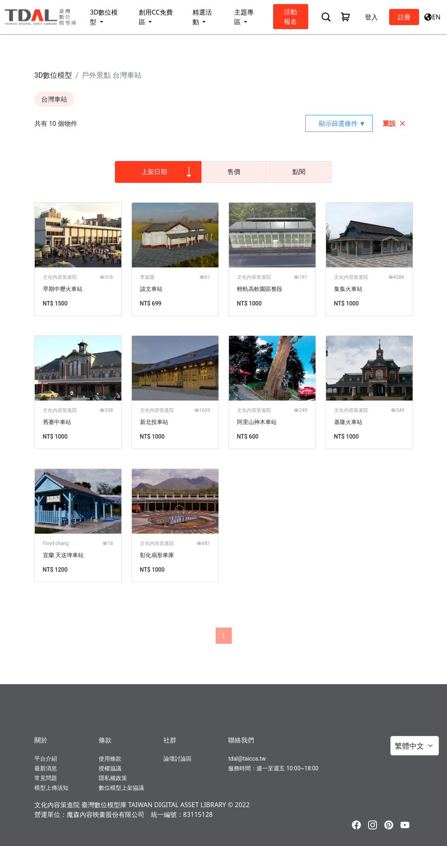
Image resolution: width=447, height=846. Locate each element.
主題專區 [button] (244, 17)
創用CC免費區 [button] (156, 17)
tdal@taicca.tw (247, 758)
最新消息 (45, 768)
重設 (394, 123)
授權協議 (110, 768)
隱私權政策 (113, 778)
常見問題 (45, 778)
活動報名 (290, 16)
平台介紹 (45, 758)
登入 (371, 17)
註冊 (404, 17)
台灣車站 (54, 99)
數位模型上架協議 (121, 788)
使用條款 (110, 758)
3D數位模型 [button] (104, 17)
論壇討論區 (177, 758)
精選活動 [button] (202, 17)
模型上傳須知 (51, 788)
